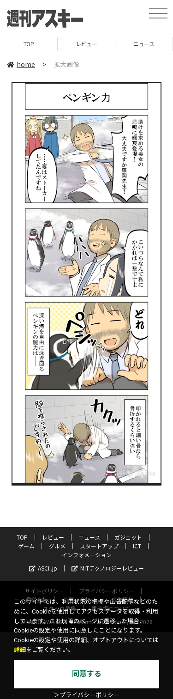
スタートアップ (99, 546)
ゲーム (26, 546)
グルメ (57, 546)
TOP (29, 44)
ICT (137, 546)
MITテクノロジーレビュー (108, 568)
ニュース (143, 44)
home (21, 64)
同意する (86, 673)
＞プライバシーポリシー (86, 695)
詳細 (20, 649)
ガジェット (128, 537)
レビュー (86, 44)
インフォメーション (87, 555)
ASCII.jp (43, 568)
